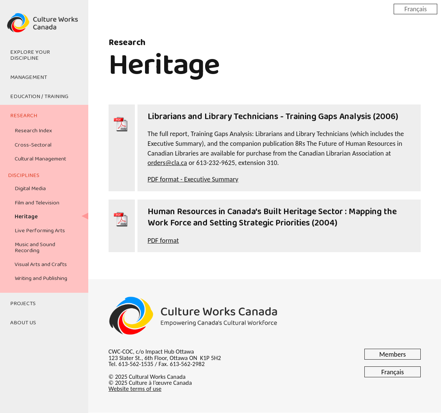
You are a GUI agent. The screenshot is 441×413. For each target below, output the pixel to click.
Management (28, 77)
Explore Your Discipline (30, 55)
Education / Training (39, 96)
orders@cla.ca (167, 163)
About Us (23, 322)
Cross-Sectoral (33, 145)
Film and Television (37, 202)
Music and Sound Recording (35, 247)
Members (392, 354)
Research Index (33, 130)
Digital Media (30, 188)
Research (23, 115)
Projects (23, 303)
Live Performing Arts (40, 230)
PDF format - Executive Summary (193, 179)
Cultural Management (40, 158)
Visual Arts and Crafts (41, 264)
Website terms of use (135, 388)
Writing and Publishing (41, 278)
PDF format (163, 240)
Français (415, 9)
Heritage (26, 216)
